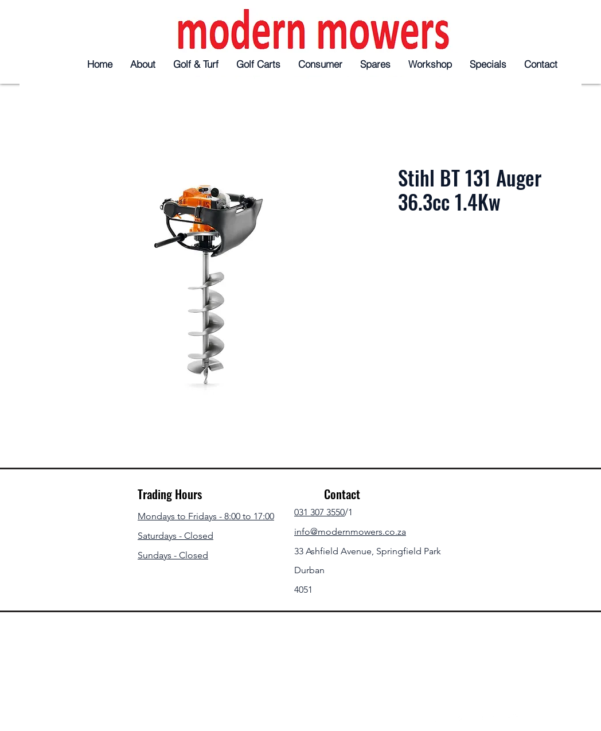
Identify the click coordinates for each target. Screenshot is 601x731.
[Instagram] (487, 716)
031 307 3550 (319, 512)
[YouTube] (512, 716)
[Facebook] (436, 716)
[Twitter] (462, 716)
